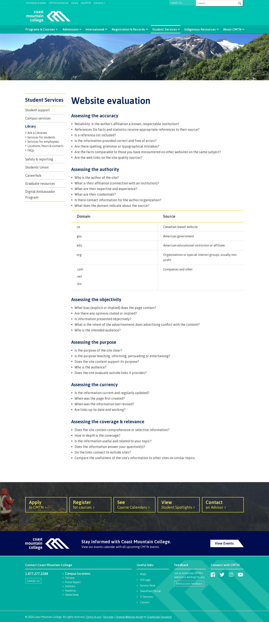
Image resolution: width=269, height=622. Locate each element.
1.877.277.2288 (36, 574)
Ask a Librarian (37, 133)
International (95, 29)
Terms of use (93, 616)
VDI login (145, 579)
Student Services (164, 29)
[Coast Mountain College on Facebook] (213, 574)
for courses (90, 504)
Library (74, 2)
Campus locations (77, 573)
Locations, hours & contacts (45, 146)
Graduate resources (40, 183)
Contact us (33, 580)
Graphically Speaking (159, 616)
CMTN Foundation (58, 2)
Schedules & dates (36, 2)
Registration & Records (128, 29)
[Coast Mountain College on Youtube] (240, 574)
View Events (224, 543)
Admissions (71, 29)
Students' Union (37, 167)
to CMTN (46, 504)
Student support (37, 110)
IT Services (146, 596)
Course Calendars (134, 504)
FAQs (30, 150)
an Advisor (223, 504)
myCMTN (86, 2)
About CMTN (231, 29)
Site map (108, 616)
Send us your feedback (189, 583)
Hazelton (70, 590)
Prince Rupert (73, 582)
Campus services (38, 118)
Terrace (69, 577)
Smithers (70, 586)
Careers (144, 602)
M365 (143, 574)
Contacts (98, 2)
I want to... (180, 3)
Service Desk (147, 585)
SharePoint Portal (150, 591)
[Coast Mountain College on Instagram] (231, 574)
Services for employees (43, 141)
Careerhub (33, 175)
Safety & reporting (39, 159)
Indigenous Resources (199, 29)
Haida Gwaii (72, 594)
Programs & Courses (41, 29)
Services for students (41, 137)
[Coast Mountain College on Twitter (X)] (221, 574)
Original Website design (129, 616)
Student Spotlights (178, 504)
